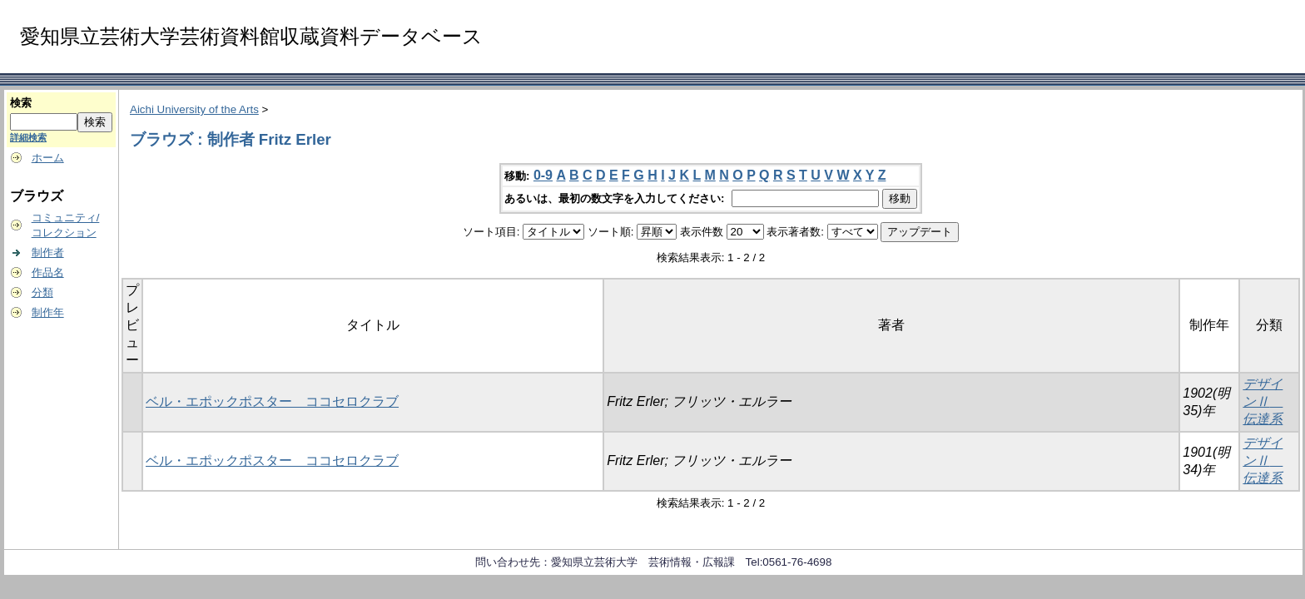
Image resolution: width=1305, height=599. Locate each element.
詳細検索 (28, 137)
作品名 (48, 272)
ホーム (48, 157)
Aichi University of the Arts (194, 109)
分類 (42, 292)
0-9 (543, 175)
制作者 (48, 252)
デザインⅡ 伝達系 (1263, 401)
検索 (21, 103)
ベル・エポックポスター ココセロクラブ (272, 401)
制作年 (48, 312)
